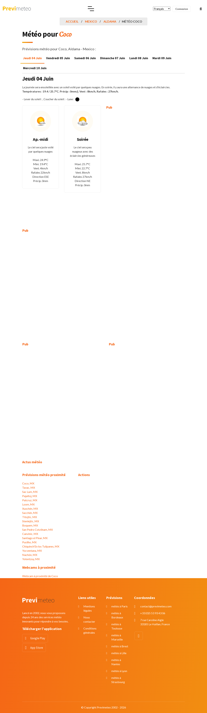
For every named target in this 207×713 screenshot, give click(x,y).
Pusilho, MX (29, 542)
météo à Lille (118, 653)
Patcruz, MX (29, 500)
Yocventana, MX (32, 550)
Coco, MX (28, 483)
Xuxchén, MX (30, 508)
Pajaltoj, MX (29, 496)
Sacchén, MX (30, 512)
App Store (36, 648)
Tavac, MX (28, 487)
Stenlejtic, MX (30, 521)
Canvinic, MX (30, 533)
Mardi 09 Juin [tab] (161, 58)
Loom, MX (28, 504)
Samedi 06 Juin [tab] (85, 58)
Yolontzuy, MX (31, 559)
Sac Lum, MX (30, 491)
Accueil (72, 21)
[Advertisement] (124, 166)
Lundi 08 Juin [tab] (138, 58)
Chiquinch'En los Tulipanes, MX (40, 546)
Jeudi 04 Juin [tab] (32, 58)
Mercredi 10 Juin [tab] (35, 68)
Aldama (110, 21)
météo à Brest (119, 646)
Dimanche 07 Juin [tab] (112, 58)
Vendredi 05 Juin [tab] (58, 58)
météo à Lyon (119, 671)
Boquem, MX (30, 525)
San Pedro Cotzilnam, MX (37, 529)
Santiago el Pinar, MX (35, 538)
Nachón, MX (29, 554)
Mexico (91, 21)
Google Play (37, 638)
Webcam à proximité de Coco (40, 576)
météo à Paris (119, 606)
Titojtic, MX (29, 517)
